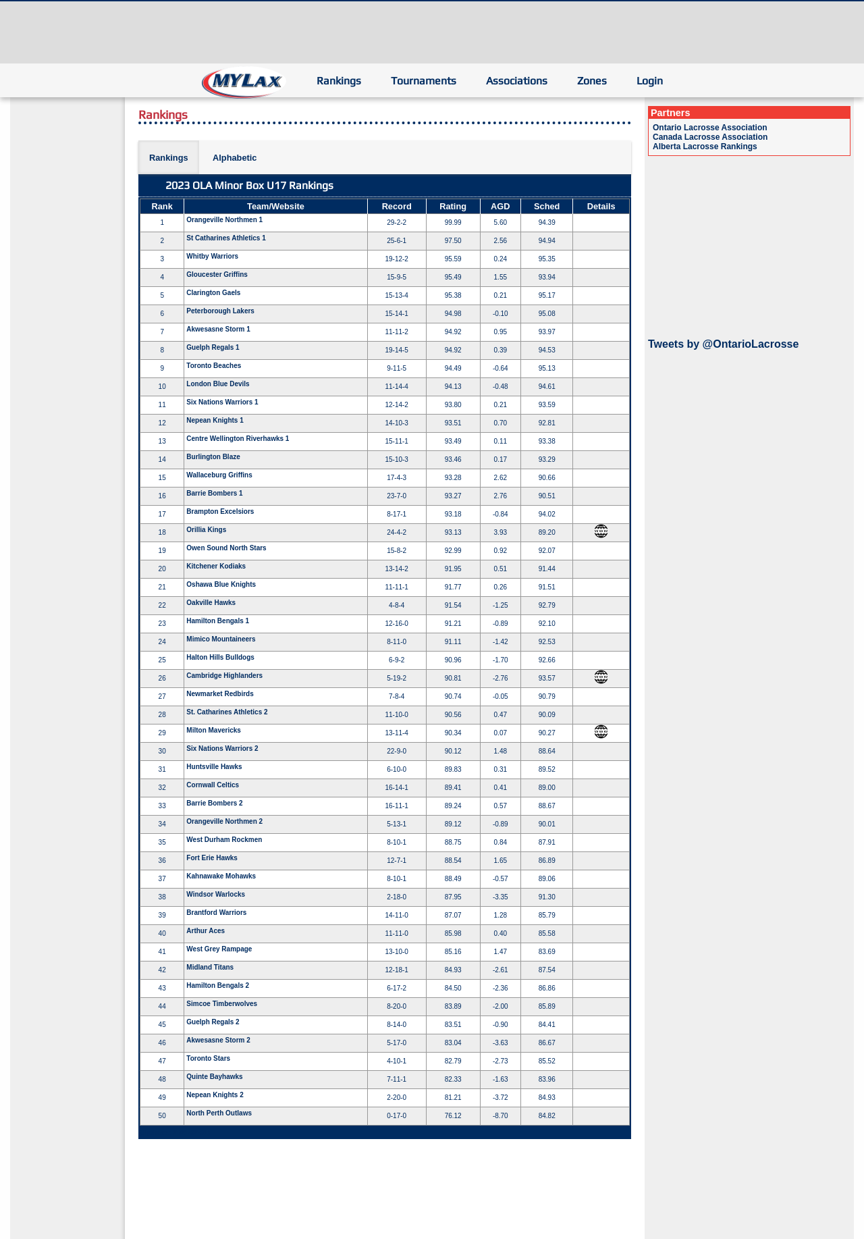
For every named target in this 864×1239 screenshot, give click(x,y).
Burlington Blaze (213, 456)
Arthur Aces (205, 930)
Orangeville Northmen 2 (224, 821)
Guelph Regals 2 (212, 1022)
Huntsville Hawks (214, 766)
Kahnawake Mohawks (221, 876)
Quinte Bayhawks (214, 1076)
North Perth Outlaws (219, 1113)
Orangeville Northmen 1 (224, 219)
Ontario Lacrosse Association (710, 127)
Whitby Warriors (212, 256)
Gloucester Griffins (217, 274)
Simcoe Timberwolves (221, 1003)
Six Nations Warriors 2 (222, 748)
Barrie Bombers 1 (214, 493)
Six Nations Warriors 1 (222, 402)
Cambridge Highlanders (224, 675)
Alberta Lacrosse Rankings (705, 146)
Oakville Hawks (211, 602)
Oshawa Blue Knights (221, 584)
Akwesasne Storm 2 (218, 1040)
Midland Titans (210, 967)
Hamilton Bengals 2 (217, 985)
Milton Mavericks (213, 730)
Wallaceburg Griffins (219, 475)
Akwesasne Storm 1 (218, 329)
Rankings (339, 80)
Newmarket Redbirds (219, 693)
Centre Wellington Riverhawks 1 (237, 438)
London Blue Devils (217, 384)
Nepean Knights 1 (214, 420)
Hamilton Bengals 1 (217, 621)
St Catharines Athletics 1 (225, 238)
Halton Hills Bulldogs (220, 657)
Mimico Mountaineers (220, 639)
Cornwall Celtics (212, 785)
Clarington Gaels (213, 292)
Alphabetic (234, 158)
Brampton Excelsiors (220, 511)
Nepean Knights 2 (214, 1095)
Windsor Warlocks (215, 894)
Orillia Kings (206, 529)
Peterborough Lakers (220, 311)
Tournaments (423, 80)
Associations (516, 80)
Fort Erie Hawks (212, 858)
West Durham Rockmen (224, 839)
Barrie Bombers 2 (214, 803)
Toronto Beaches (213, 365)
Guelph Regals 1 (212, 347)
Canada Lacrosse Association (710, 137)
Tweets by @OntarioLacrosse (723, 344)
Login (650, 80)
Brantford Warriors (216, 912)
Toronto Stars (208, 1058)
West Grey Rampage (219, 949)
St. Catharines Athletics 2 (226, 712)
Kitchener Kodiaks (216, 566)
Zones (592, 80)
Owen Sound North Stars (226, 548)
